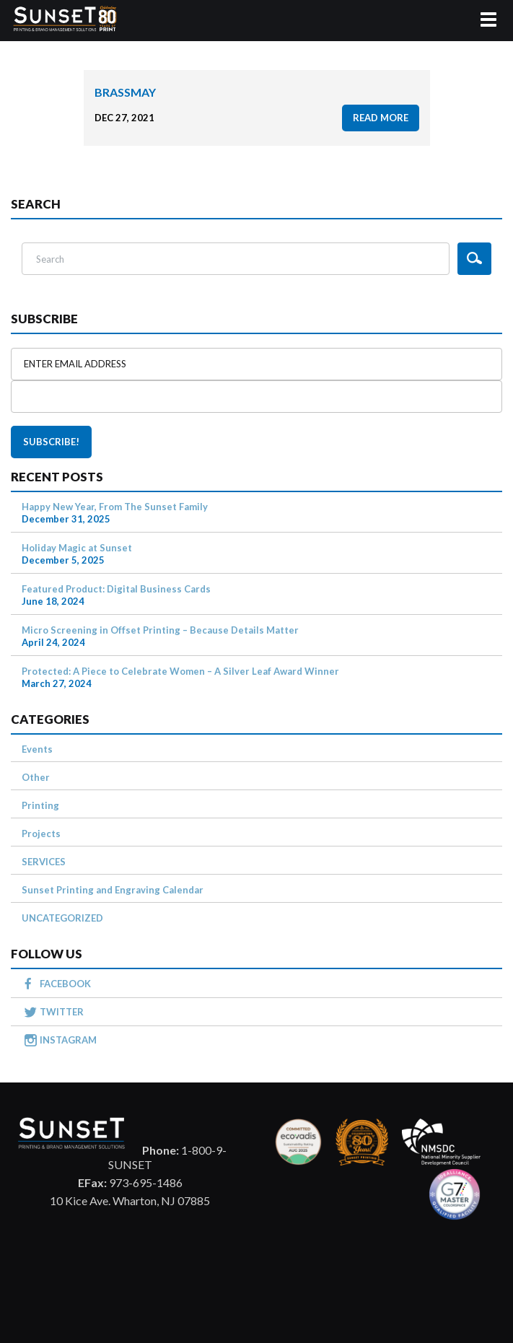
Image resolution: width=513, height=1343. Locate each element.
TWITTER (62, 1012)
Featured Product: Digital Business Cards (116, 589)
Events (37, 749)
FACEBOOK (65, 983)
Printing (40, 805)
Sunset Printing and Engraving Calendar (112, 890)
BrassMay (125, 92)
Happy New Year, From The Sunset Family (115, 506)
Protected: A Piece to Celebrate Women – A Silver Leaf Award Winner (180, 671)
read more (380, 117)
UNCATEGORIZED (62, 918)
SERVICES (44, 861)
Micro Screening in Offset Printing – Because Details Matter (160, 630)
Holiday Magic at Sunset (77, 548)
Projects (41, 833)
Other (36, 777)
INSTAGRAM (68, 1040)
